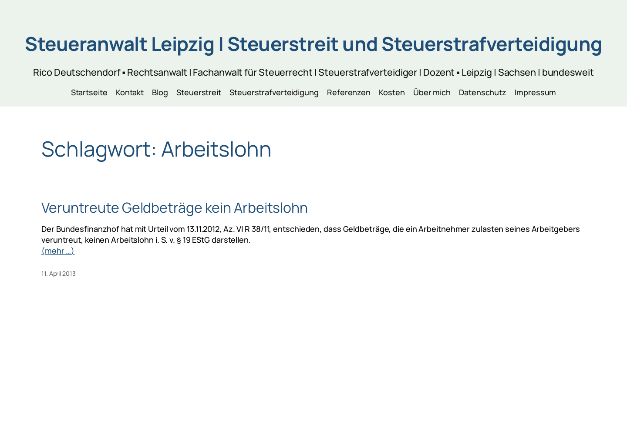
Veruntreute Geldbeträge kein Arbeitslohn (174, 207)
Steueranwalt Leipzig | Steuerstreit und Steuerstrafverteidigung (313, 43)
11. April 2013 (58, 273)
